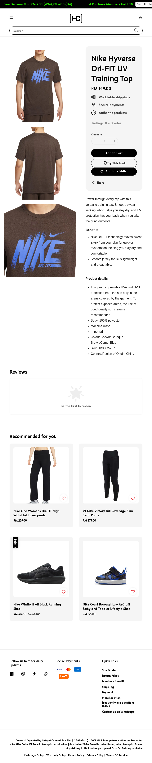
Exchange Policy (34, 755)
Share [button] (97, 182)
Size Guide (109, 670)
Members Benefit (113, 681)
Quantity (96, 134)
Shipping (108, 687)
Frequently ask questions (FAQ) (118, 704)
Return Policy (110, 676)
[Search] (136, 30)
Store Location (111, 698)
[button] (11, 18)
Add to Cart (114, 153)
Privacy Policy (95, 755)
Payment (107, 692)
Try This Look (114, 163)
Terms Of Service (117, 755)
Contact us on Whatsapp (118, 711)
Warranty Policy (56, 755)
